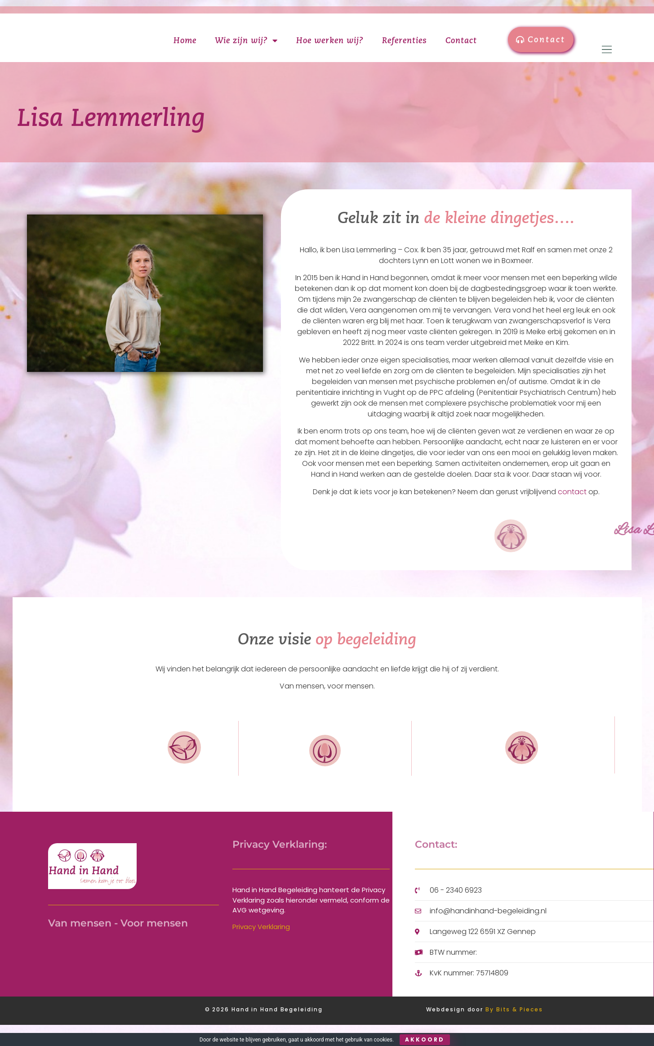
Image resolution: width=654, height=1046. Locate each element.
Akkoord (425, 1039)
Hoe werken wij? (330, 51)
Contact (461, 51)
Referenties (404, 51)
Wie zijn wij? (246, 51)
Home (185, 51)
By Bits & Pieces (514, 1031)
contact (572, 513)
